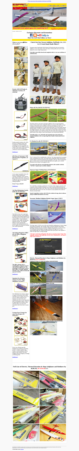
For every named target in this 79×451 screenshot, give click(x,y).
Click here (22, 449)
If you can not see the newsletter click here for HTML (39, 1)
